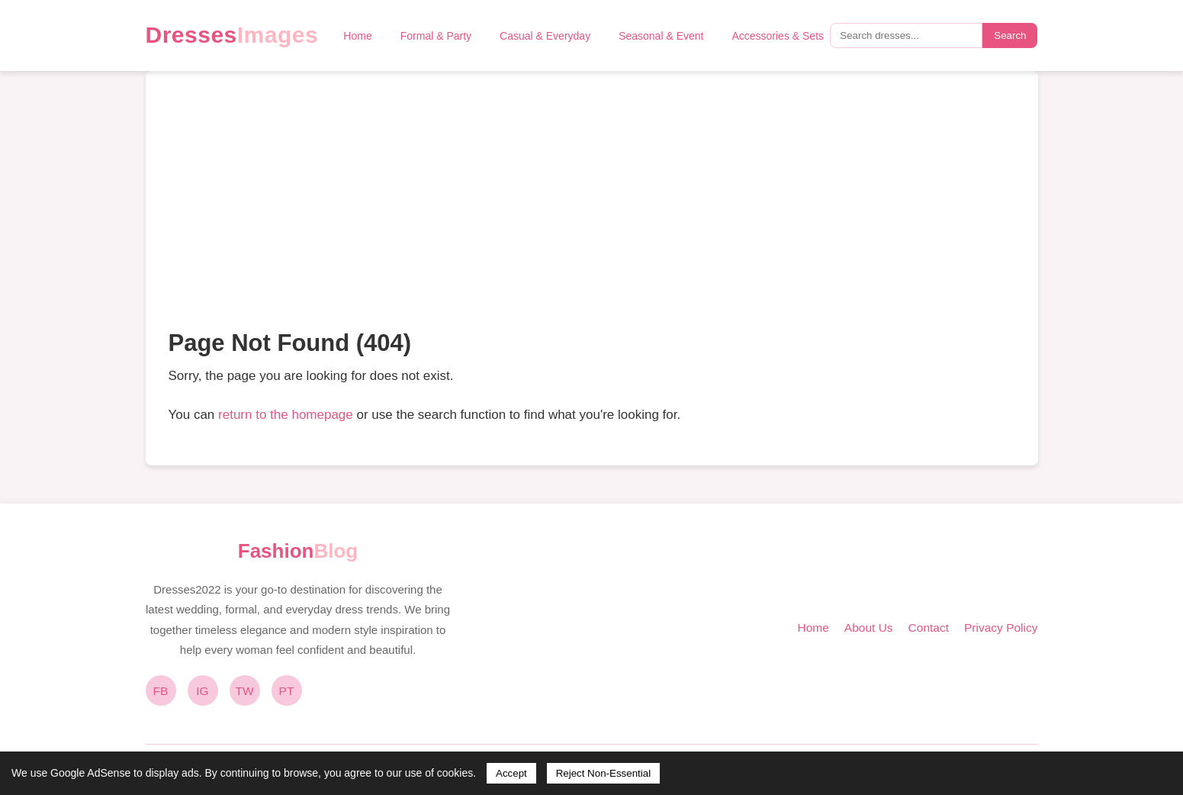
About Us (868, 627)
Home (357, 36)
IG (202, 690)
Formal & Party (435, 36)
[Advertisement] (592, 208)
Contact (928, 627)
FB (161, 690)
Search (1010, 35)
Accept (511, 773)
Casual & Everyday (545, 36)
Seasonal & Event (661, 36)
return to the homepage (285, 414)
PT (286, 690)
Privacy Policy (1000, 627)
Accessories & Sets (777, 36)
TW (244, 690)
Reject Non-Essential (603, 773)
